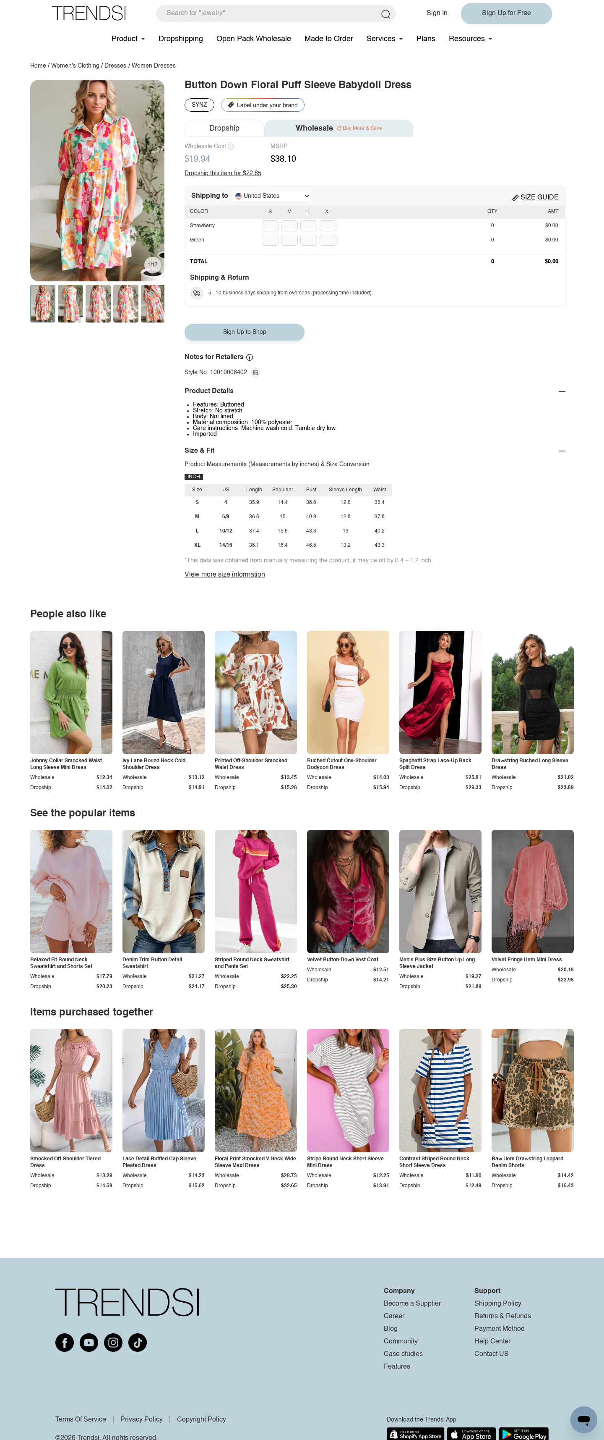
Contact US (491, 1354)
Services (381, 39)
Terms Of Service (80, 1419)
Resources (467, 39)
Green (197, 240)
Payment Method (499, 1329)
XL (328, 212)
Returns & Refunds (502, 1316)
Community (401, 1341)
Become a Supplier (412, 1304)
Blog (391, 1329)
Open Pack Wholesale (253, 39)
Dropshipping (181, 39)
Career (394, 1316)
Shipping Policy (497, 1304)
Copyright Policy (201, 1419)
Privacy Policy (141, 1419)
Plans (426, 39)
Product (125, 39)
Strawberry (202, 225)
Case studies (403, 1354)
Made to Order (329, 39)
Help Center (492, 1341)
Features (397, 1367)
